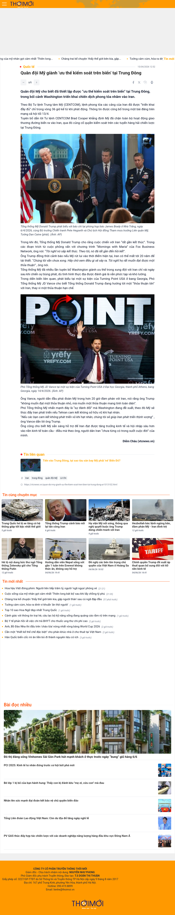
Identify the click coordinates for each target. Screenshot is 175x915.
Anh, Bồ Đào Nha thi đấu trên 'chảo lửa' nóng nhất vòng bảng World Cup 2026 (59, 626)
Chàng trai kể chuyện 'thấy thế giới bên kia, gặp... (122, 58)
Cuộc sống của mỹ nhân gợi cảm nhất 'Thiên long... (51, 58)
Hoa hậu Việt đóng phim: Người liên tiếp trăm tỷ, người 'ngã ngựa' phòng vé (55, 588)
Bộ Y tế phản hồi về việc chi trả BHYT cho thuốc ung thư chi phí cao (53, 621)
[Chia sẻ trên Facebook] (133, 82)
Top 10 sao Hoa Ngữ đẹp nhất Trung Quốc (37, 610)
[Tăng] (36, 82)
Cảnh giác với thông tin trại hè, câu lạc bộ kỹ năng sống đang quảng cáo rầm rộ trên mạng (67, 615)
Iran (27, 478)
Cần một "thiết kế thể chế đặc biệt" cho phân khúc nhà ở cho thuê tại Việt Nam (59, 632)
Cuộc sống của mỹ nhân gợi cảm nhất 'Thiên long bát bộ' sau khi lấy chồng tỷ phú (59, 594)
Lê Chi (63, 478)
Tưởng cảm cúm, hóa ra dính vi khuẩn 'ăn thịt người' (43, 604)
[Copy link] (145, 82)
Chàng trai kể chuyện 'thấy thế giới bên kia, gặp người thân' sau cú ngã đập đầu (61, 599)
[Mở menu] (4, 4)
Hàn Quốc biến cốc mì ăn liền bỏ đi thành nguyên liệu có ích (48, 637)
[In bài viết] (151, 82)
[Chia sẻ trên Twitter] (139, 82)
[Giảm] (23, 82)
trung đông (37, 478)
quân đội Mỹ (51, 478)
